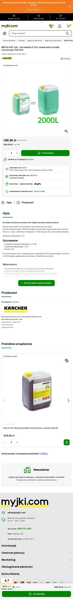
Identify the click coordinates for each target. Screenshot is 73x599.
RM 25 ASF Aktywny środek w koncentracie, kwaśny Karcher (30, 428)
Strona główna (9, 41)
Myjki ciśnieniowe (35, 41)
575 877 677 (28, 539)
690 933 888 (39, 19)
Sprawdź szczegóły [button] (17, 178)
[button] (40, 33)
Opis (6, 202)
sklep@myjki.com (16, 513)
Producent (25, 202)
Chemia (21, 41)
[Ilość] (11, 153)
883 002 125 (18, 534)
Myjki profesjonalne (53, 41)
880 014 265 (39, 191)
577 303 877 (61, 19)
